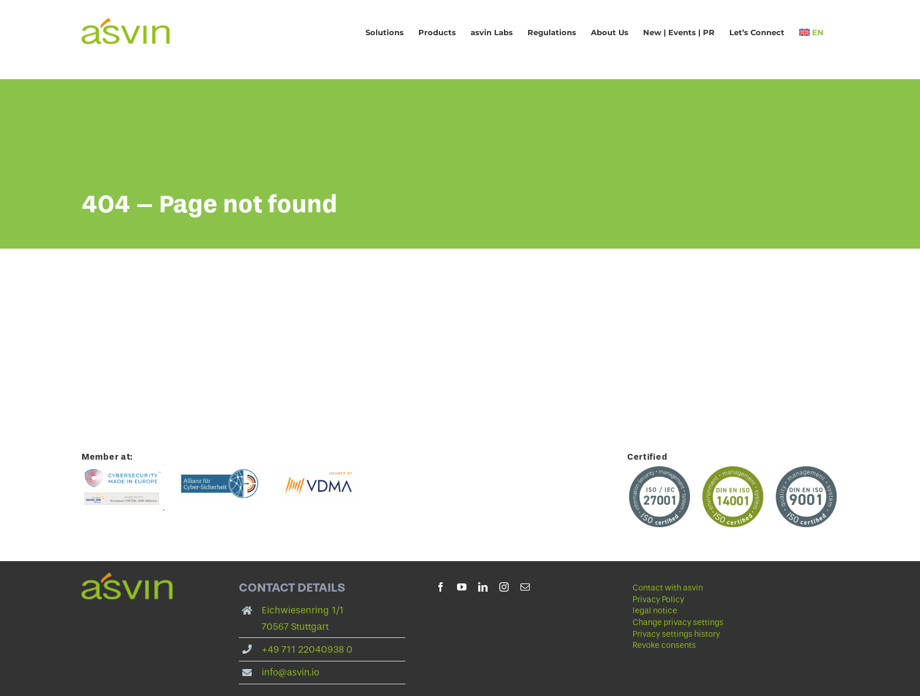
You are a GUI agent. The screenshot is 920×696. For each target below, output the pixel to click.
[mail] (525, 587)
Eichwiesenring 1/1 (303, 610)
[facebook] (440, 587)
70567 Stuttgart (295, 626)
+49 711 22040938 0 (307, 649)
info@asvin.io (290, 672)
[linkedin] (483, 587)
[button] (715, 623)
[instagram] (504, 587)
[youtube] (461, 587)
